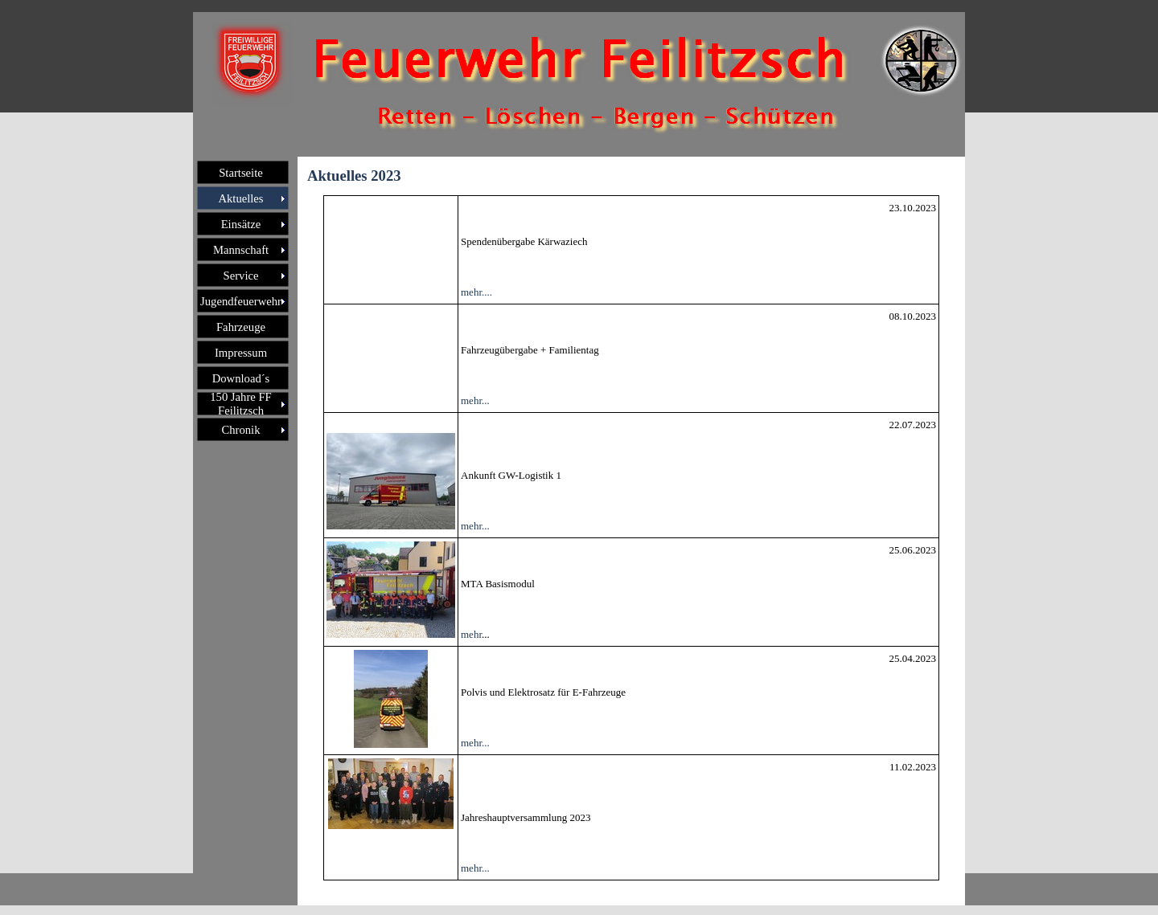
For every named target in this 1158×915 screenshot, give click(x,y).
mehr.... (476, 292)
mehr (471, 634)
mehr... (475, 400)
